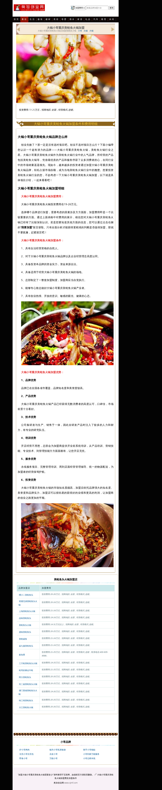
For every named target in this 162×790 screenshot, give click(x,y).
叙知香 (22, 655)
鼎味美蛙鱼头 (25, 632)
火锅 (86, 31)
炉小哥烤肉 (24, 750)
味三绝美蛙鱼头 (26, 700)
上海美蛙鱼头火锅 (27, 611)
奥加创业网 (59, 782)
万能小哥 (53, 758)
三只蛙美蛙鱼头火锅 (28, 663)
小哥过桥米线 (89, 758)
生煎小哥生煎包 (26, 754)
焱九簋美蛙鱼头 (26, 646)
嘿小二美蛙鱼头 (26, 595)
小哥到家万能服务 (91, 754)
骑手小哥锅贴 (89, 750)
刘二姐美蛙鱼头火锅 (28, 684)
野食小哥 (23, 758)
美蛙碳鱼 (23, 639)
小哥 (80, 31)
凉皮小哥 (53, 754)
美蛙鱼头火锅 (25, 625)
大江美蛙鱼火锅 (26, 707)
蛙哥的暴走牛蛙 (26, 670)
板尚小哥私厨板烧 (57, 750)
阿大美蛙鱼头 (25, 677)
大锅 (91, 31)
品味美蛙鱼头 (25, 618)
